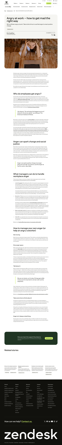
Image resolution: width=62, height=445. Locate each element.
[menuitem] (55, 0)
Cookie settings (21, 442)
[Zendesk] (31, 434)
